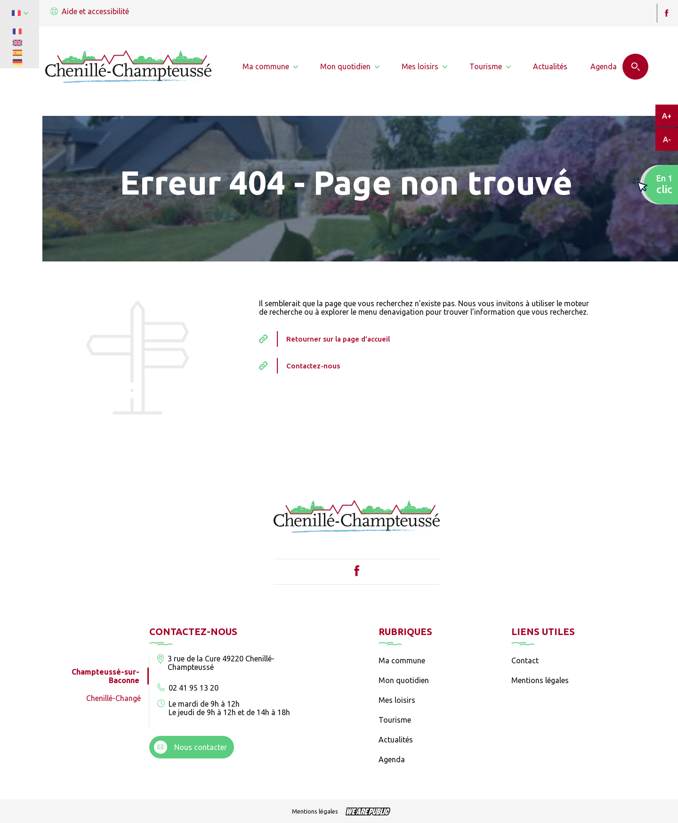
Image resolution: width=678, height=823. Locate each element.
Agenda (392, 759)
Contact (525, 660)
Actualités (396, 739)
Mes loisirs (397, 700)
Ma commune (402, 660)
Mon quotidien (404, 680)
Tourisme (395, 720)
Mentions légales (540, 680)
